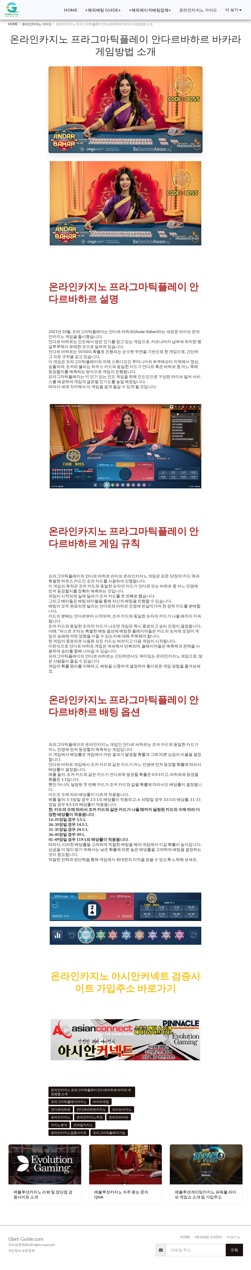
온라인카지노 (60, 1117)
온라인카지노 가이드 (37, 24)
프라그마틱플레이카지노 (69, 1102)
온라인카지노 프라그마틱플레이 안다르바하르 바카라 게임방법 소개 (91, 1092)
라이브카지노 (122, 1109)
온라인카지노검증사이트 (69, 1133)
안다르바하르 (60, 1109)
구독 (234, 1249)
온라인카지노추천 (90, 1117)
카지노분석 (59, 1125)
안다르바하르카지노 (91, 1109)
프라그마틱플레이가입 (109, 1133)
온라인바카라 (118, 1117)
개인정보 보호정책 (21, 1250)
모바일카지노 (83, 1125)
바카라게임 (101, 1102)
